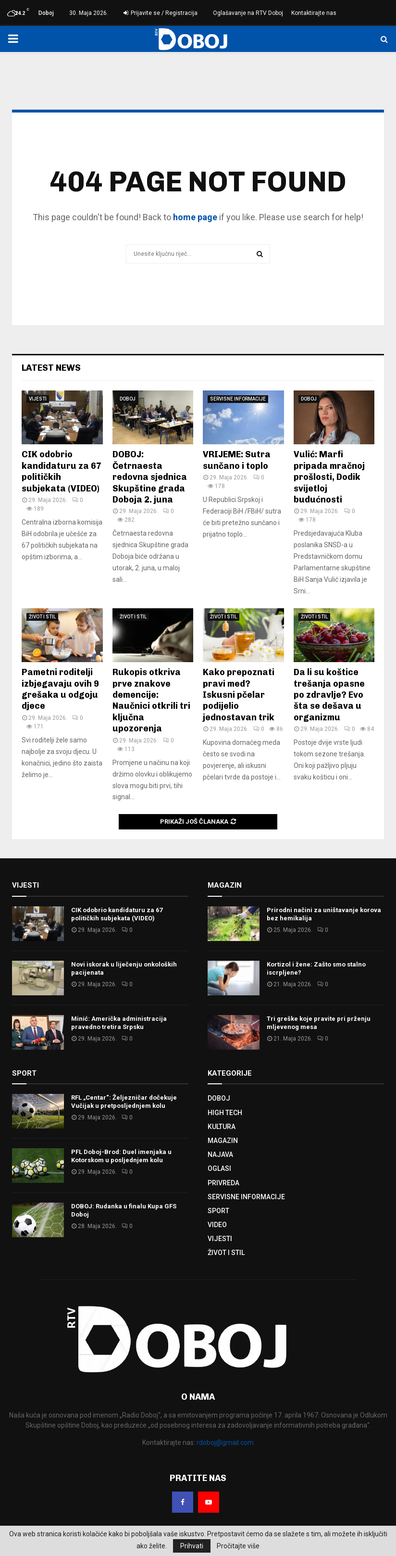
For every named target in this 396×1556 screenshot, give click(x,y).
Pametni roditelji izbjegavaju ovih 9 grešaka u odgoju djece (60, 689)
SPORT (218, 1211)
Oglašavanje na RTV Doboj (248, 13)
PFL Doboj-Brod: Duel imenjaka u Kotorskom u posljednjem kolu (121, 1156)
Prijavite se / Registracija (161, 13)
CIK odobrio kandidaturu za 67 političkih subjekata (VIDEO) (116, 914)
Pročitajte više (238, 1546)
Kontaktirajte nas (313, 13)
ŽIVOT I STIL (42, 616)
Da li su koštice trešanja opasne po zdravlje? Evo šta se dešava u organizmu (329, 695)
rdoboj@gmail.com (225, 1442)
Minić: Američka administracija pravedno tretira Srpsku (119, 1022)
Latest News (51, 368)
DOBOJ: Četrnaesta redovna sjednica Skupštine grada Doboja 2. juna (149, 477)
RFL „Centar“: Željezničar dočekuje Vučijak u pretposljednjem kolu (124, 1101)
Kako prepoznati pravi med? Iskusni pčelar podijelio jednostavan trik (238, 695)
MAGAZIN (223, 1140)
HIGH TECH (225, 1113)
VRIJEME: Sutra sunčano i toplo (237, 460)
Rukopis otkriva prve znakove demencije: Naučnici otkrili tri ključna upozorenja (151, 700)
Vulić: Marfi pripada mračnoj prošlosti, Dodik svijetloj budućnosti (329, 477)
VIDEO (217, 1225)
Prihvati (191, 1546)
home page (195, 217)
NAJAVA (220, 1154)
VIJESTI (38, 399)
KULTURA (221, 1126)
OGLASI (219, 1168)
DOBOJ (128, 399)
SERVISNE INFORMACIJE (238, 399)
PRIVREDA (223, 1183)
